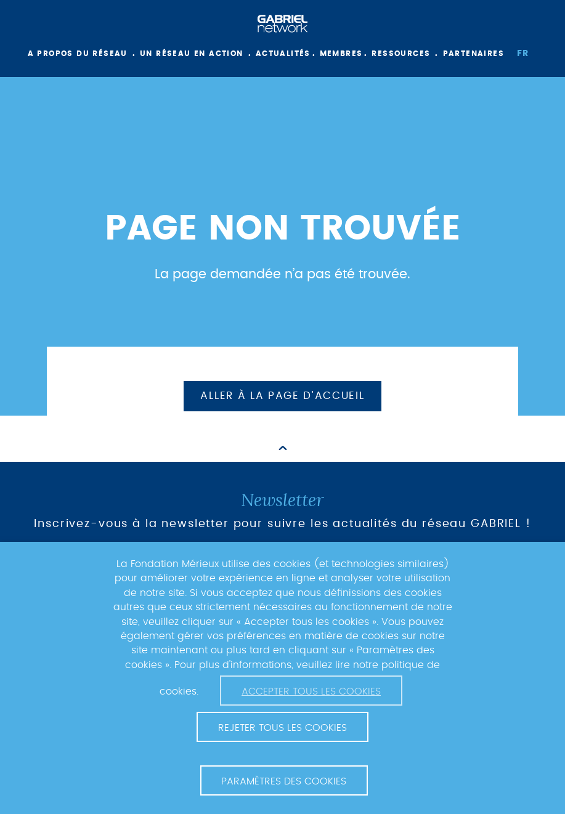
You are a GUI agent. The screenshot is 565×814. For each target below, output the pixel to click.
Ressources (401, 53)
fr (523, 53)
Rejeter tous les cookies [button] (282, 728)
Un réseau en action (191, 53)
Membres (341, 53)
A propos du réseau (78, 53)
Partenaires (473, 53)
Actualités (283, 53)
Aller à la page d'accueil (282, 396)
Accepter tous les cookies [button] (311, 691)
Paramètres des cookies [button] (283, 781)
